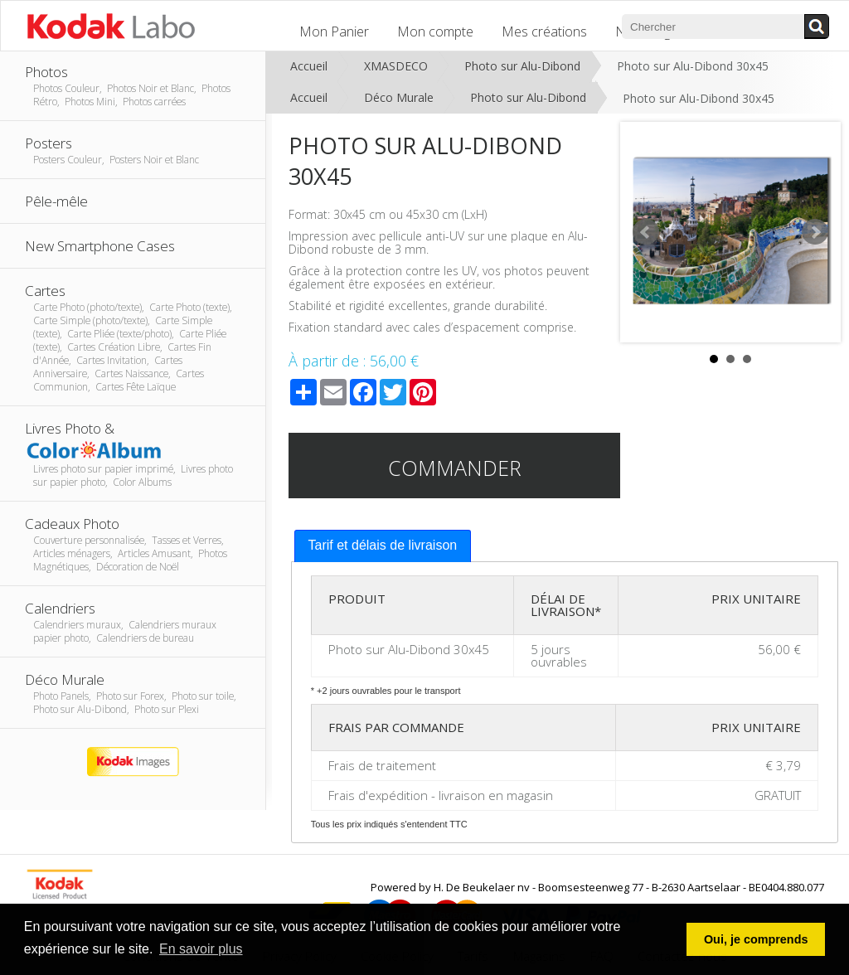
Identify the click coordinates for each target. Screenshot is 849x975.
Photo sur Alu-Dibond (522, 66)
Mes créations (544, 31)
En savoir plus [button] (201, 949)
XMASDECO (396, 66)
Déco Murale (399, 97)
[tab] (383, 546)
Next (815, 232)
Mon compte (435, 31)
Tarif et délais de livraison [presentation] (383, 545)
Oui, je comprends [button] (756, 939)
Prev (646, 232)
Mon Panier (334, 31)
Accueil (308, 66)
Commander (455, 468)
